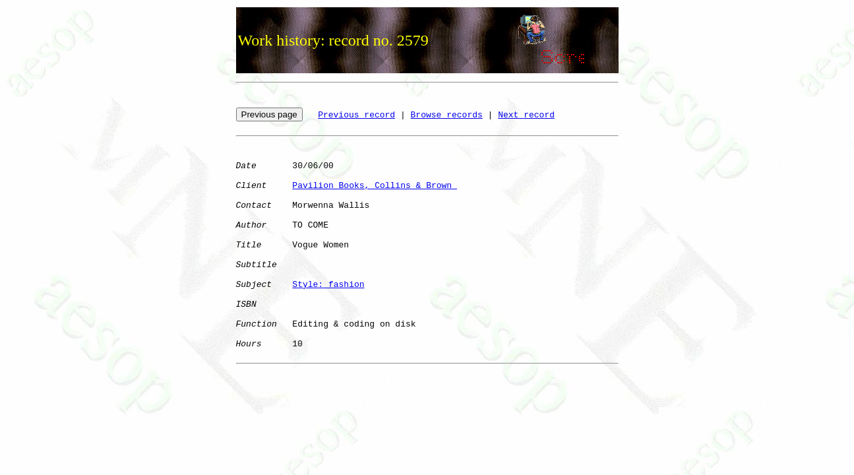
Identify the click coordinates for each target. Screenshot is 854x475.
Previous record (356, 115)
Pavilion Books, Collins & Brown (374, 186)
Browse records (447, 115)
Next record (526, 115)
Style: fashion (328, 285)
